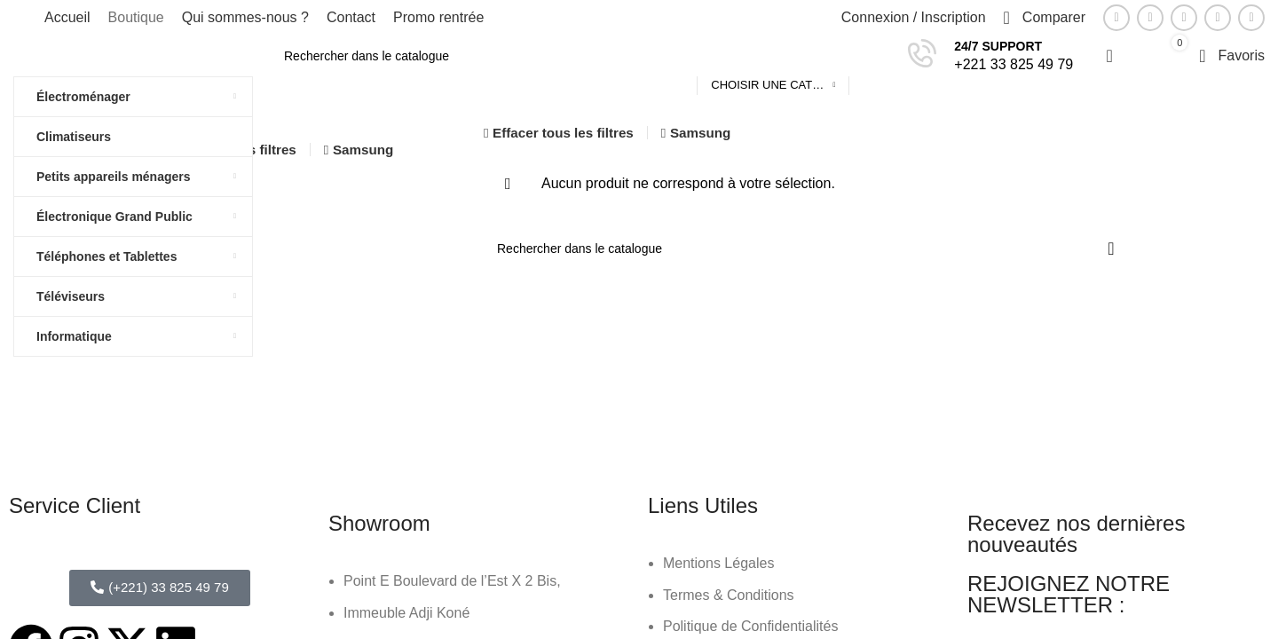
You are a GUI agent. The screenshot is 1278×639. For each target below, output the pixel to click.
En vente (198, 221)
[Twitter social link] (1150, 17)
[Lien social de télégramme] (1251, 17)
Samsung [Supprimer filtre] (363, 149)
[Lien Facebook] (1116, 17)
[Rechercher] (580, 56)
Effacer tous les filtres (563, 132)
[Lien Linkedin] (1217, 17)
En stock (197, 254)
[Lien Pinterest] (1184, 17)
